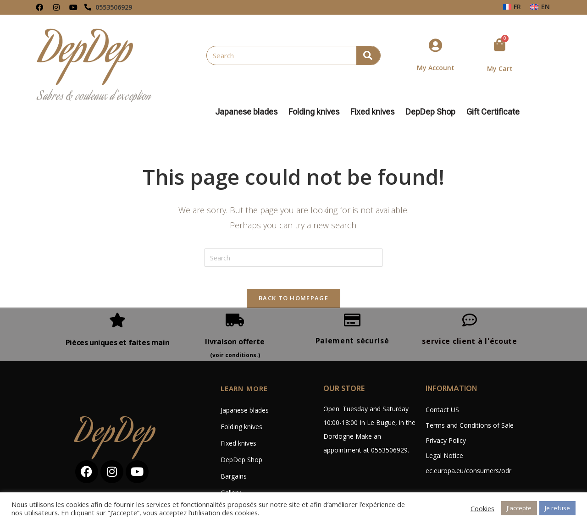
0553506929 (116, 7)
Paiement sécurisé (352, 308)
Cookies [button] (482, 508)
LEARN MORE (246, 356)
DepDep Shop (432, 111)
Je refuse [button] (557, 508)
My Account (435, 67)
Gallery (231, 460)
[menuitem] (512, 7)
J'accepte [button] (519, 508)
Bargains (234, 443)
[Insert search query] (293, 219)
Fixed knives (374, 111)
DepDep (115, 402)
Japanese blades (248, 111)
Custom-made (242, 476)
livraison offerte (235, 308)
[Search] (368, 55)
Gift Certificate (493, 111)
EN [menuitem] (545, 6)
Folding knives (316, 111)
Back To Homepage (293, 265)
